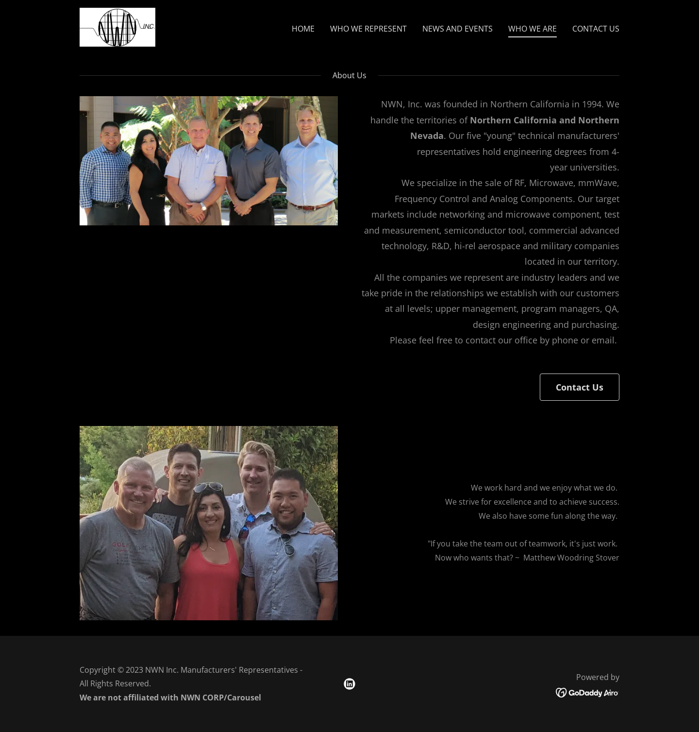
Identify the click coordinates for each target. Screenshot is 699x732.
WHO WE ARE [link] (532, 28)
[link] (117, 26)
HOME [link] (303, 28)
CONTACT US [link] (595, 28)
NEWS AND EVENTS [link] (457, 28)
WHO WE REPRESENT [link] (368, 28)
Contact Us (579, 387)
